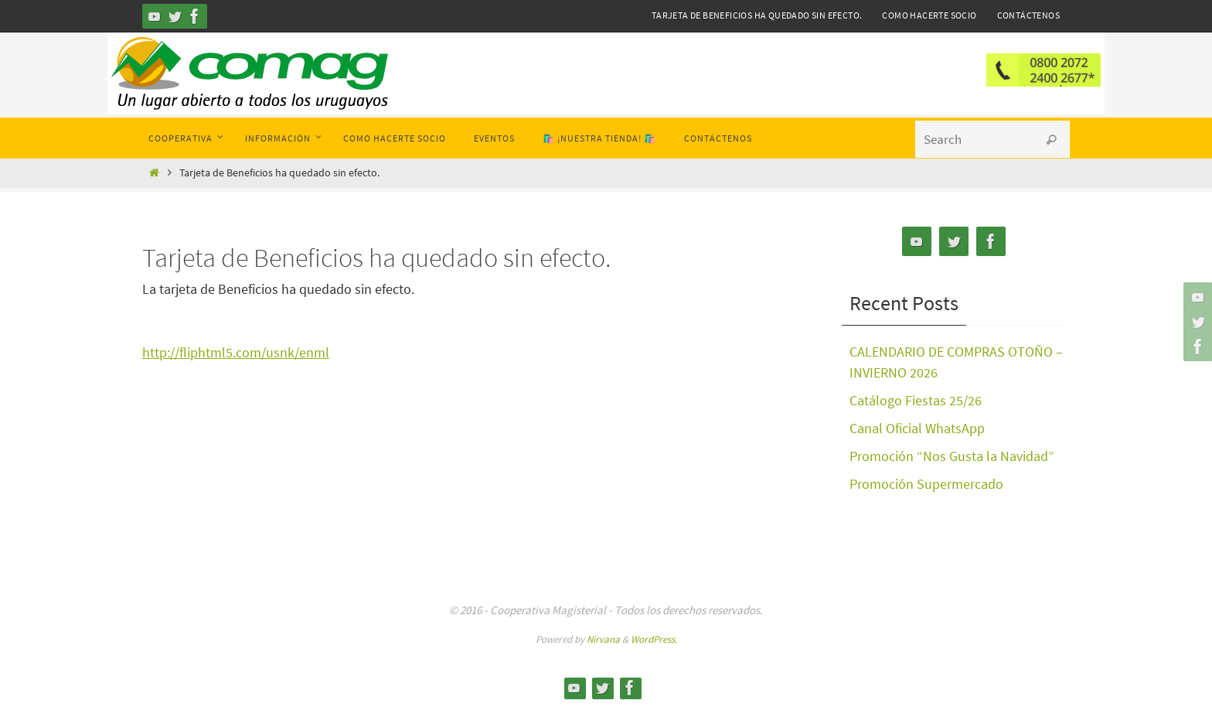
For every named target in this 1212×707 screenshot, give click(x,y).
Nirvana (603, 639)
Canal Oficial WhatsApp (917, 428)
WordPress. (654, 639)
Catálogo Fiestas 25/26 (915, 400)
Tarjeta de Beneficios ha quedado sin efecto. (757, 15)
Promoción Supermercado (926, 484)
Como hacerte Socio (929, 15)
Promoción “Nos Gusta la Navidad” (951, 456)
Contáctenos (1028, 15)
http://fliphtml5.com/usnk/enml (235, 352)
